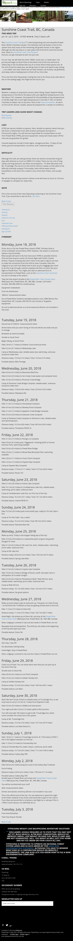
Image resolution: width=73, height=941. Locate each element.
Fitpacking (5, 872)
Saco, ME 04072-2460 (9, 878)
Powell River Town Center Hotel (42, 279)
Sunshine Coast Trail (13, 42)
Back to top (6, 201)
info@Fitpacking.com (8, 861)
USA (3, 881)
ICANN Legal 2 (24, 934)
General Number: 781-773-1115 (12, 864)
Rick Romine (6, 115)
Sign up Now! (6, 231)
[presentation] (18, 915)
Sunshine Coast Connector (46, 273)
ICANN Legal (14, 934)
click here (36, 196)
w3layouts (18, 930)
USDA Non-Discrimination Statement (33, 847)
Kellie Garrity (7, 118)
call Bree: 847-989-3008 (9, 892)
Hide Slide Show (66, 7)
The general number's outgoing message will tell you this (20, 894)
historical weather (47, 102)
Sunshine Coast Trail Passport (26, 52)
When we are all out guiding (11, 889)
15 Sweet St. (6, 875)
